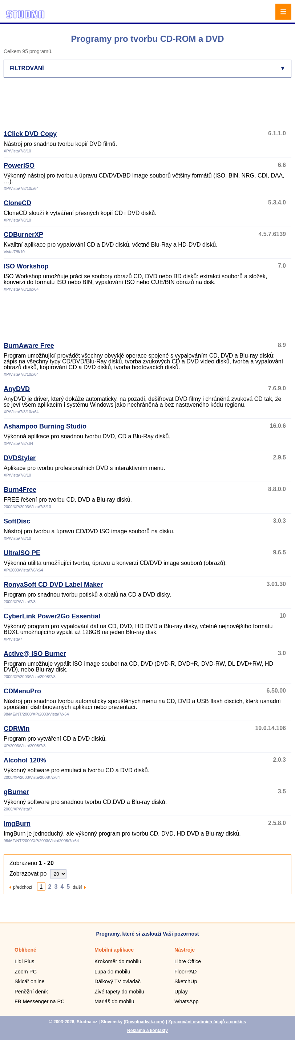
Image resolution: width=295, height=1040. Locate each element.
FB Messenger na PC (40, 1001)
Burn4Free (20, 489)
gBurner (16, 792)
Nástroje (184, 950)
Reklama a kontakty (147, 1030)
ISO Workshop (26, 266)
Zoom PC (26, 972)
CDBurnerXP (23, 234)
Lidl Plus (24, 961)
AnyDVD (17, 389)
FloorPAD (185, 972)
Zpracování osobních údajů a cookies (207, 1021)
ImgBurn (17, 823)
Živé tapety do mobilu (119, 992)
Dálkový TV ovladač (117, 981)
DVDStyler (20, 458)
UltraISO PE (22, 553)
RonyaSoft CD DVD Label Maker (53, 584)
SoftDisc (17, 521)
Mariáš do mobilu (114, 1001)
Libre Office (187, 961)
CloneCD (17, 203)
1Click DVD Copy (30, 134)
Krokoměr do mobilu (117, 961)
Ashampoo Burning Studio (45, 426)
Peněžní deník (31, 992)
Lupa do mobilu (112, 972)
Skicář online (29, 981)
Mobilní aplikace (114, 950)
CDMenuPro (22, 691)
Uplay (181, 992)
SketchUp (185, 981)
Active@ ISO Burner (35, 653)
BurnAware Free (29, 345)
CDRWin (17, 728)
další (77, 887)
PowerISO (19, 165)
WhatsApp (186, 1001)
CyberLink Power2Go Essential (52, 616)
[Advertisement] (147, 107)
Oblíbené (25, 950)
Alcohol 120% (25, 760)
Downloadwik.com (144, 1021)
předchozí (22, 887)
